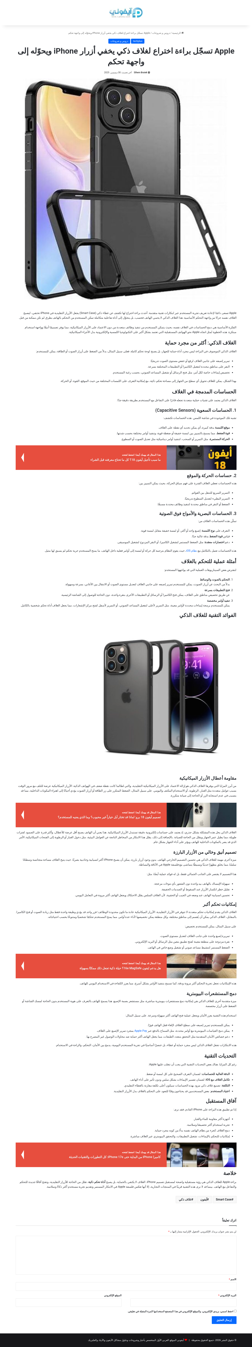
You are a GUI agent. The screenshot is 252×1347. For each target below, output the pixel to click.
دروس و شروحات (161, 33)
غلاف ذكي (185, 1199)
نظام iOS (191, 550)
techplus (137, 41)
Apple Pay (140, 1030)
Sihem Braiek (140, 72)
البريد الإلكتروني (227, 1295)
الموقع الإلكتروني (113, 1295)
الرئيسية (178, 33)
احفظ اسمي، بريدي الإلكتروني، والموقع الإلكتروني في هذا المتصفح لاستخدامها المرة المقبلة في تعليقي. (180, 1311)
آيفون (203, 1199)
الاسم (232, 1279)
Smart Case (224, 1199)
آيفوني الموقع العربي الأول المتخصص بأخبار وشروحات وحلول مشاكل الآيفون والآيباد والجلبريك (136, 1340)
